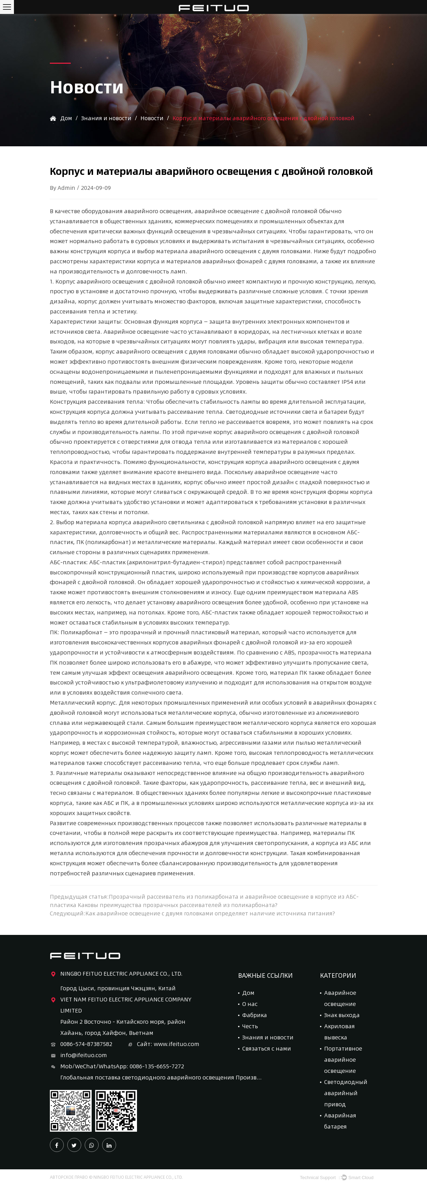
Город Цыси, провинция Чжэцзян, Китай (118, 988)
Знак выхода (342, 1014)
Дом (66, 118)
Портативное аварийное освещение (343, 1059)
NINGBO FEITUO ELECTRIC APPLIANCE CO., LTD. (116, 973)
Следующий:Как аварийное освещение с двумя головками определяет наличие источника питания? (194, 913)
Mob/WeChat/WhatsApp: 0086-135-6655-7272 (117, 1066)
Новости (154, 118)
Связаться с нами (266, 1048)
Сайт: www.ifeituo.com (163, 1044)
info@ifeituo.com (78, 1055)
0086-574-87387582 (81, 1044)
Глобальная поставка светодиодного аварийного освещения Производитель (161, 1077)
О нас (250, 1003)
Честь (250, 1026)
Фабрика (254, 1014)
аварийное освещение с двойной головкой (257, 211)
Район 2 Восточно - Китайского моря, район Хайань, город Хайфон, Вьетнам (122, 1027)
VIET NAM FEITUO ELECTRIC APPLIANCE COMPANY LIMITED (120, 1004)
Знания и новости (107, 118)
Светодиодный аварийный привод (345, 1092)
